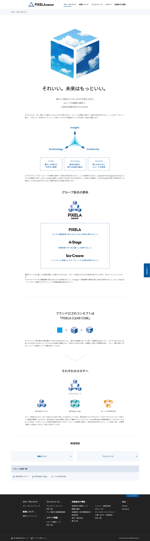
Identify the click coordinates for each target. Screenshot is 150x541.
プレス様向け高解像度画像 (55, 512)
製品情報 (147, 270)
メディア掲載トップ (53, 522)
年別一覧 (49, 509)
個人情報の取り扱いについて (21, 538)
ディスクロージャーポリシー (105, 512)
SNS (124, 501)
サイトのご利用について (40, 538)
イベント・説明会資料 (103, 506)
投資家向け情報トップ (79, 506)
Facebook (125, 509)
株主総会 (75, 515)
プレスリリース (96, 4)
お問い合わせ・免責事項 (103, 515)
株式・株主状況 (77, 518)
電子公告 (75, 521)
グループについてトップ (31, 506)
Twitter (124, 506)
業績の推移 (76, 509)
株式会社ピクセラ (22, 476)
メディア (108, 4)
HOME (13, 12)
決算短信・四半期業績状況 (81, 512)
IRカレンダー (99, 509)
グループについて (70, 4)
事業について (84, 4)
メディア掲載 (52, 517)
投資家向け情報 (120, 4)
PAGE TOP (134, 496)
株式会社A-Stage (41, 476)
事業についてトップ (30, 516)
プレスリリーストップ (54, 506)
